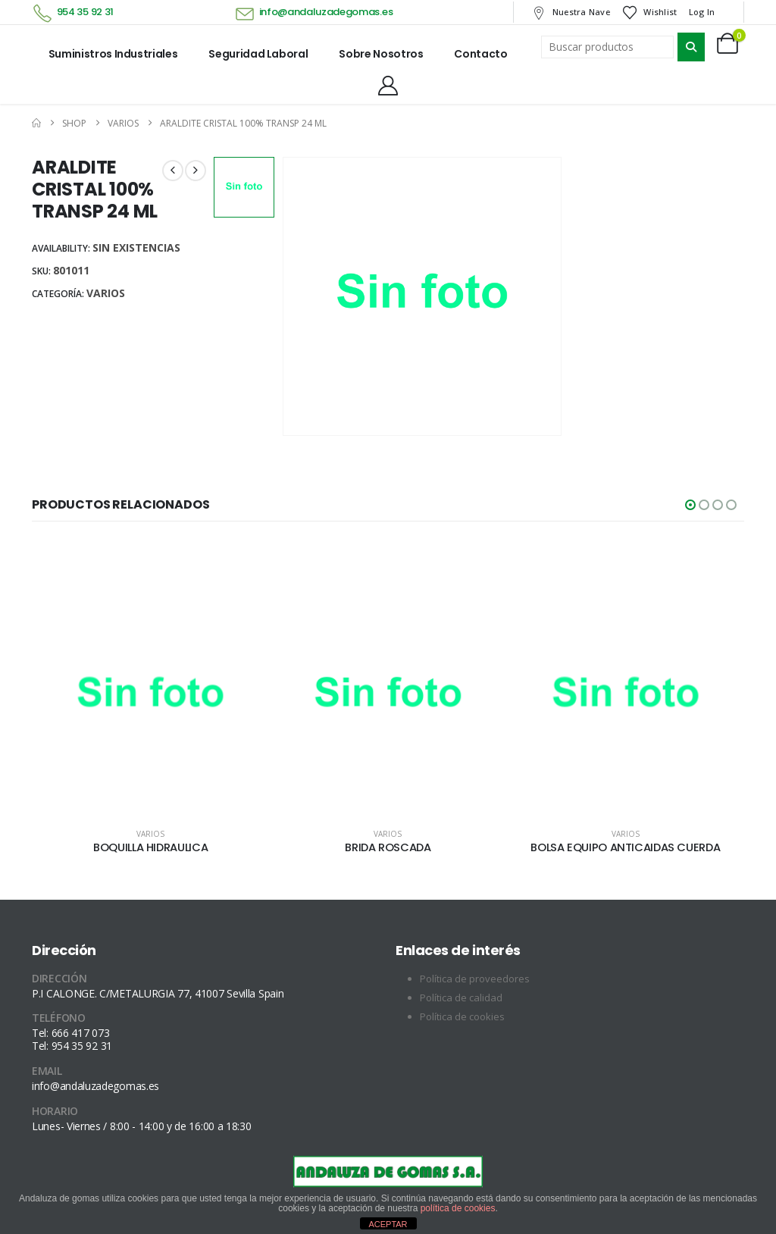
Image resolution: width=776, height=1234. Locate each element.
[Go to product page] (150, 696)
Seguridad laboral (258, 53)
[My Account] (387, 86)
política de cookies (458, 1208)
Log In (702, 11)
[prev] (172, 170)
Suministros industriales (113, 53)
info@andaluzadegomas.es (326, 12)
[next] (195, 170)
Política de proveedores (475, 978)
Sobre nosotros (381, 53)
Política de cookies (462, 1016)
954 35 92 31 (85, 12)
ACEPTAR (387, 1224)
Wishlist (649, 12)
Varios (105, 293)
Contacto (480, 53)
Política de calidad (461, 997)
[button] (690, 505)
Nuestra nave (570, 12)
